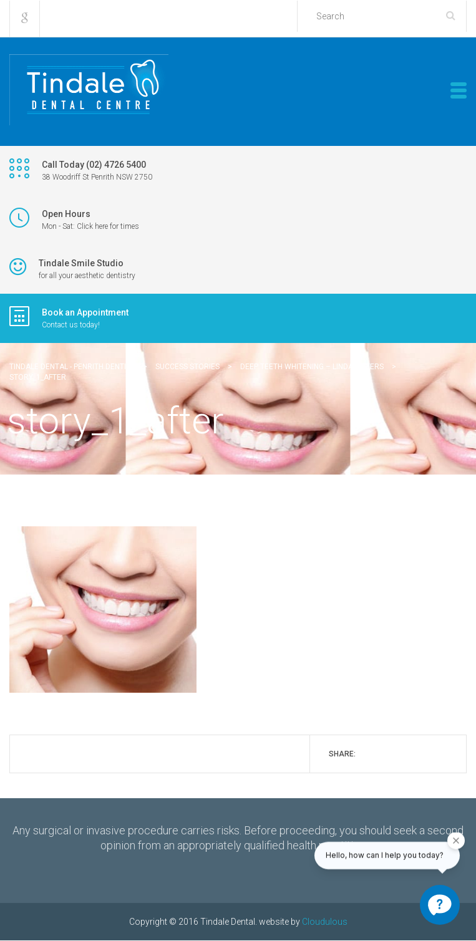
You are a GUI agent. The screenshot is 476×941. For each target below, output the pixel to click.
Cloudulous (324, 922)
